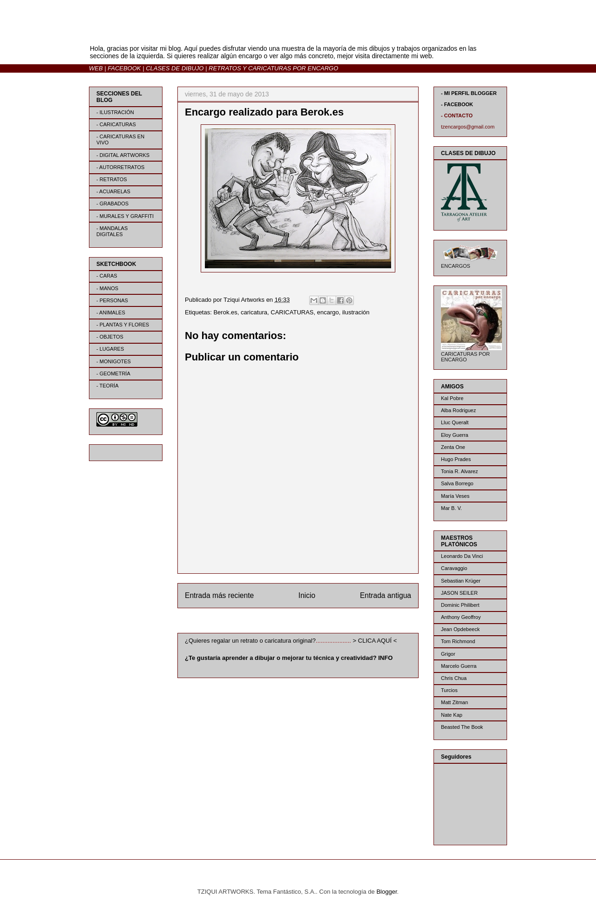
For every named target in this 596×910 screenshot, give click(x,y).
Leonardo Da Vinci (462, 556)
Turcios (449, 690)
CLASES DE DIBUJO (174, 68)
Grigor (448, 654)
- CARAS (106, 275)
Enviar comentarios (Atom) (317, 619)
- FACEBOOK (457, 104)
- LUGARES (110, 349)
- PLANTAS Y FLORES (122, 324)
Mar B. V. (451, 508)
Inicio (306, 595)
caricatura (254, 312)
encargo (328, 312)
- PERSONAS (112, 300)
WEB (96, 68)
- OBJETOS (109, 337)
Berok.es (225, 312)
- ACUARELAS (113, 191)
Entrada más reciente (219, 595)
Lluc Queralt (454, 422)
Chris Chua (454, 678)
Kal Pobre (452, 398)
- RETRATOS (111, 179)
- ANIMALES (110, 312)
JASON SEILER (459, 593)
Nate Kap (451, 715)
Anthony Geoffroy (461, 617)
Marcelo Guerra (458, 666)
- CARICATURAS (116, 124)
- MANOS (107, 288)
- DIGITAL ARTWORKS (122, 155)
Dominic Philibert (460, 605)
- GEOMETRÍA (113, 373)
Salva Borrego (457, 483)
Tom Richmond (458, 641)
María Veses (455, 496)
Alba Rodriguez (458, 410)
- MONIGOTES (113, 361)
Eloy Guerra (454, 435)
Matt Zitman (454, 702)
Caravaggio (454, 568)
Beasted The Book (462, 727)
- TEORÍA (107, 385)
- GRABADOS (112, 203)
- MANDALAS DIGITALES (112, 231)
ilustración (356, 312)
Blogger (386, 891)
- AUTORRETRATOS (120, 167)
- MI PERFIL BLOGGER (469, 93)
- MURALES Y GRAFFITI (125, 216)
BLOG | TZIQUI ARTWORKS (180, 32)
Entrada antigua (385, 595)
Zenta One (453, 447)
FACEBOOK (124, 68)
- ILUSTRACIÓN (115, 112)
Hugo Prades (456, 459)
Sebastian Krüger (461, 581)
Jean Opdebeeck (460, 629)
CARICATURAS (292, 312)
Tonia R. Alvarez (459, 471)
